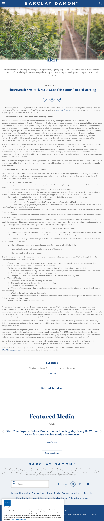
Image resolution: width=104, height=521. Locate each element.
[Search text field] (32, 484)
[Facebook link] (43, 98)
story (64, 110)
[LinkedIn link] (52, 98)
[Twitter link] (60, 98)
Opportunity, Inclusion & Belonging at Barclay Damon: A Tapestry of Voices (52, 498)
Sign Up (52, 373)
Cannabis (53, 393)
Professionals (53, 493)
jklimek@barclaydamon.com (12, 350)
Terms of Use (92, 514)
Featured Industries (20, 493)
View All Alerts (52, 452)
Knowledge (76, 493)
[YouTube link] (88, 484)
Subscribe (88, 493)
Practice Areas (38, 493)
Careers (65, 493)
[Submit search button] (14, 482)
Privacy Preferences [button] (79, 514)
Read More (50, 443)
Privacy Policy (66, 514)
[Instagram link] (80, 484)
